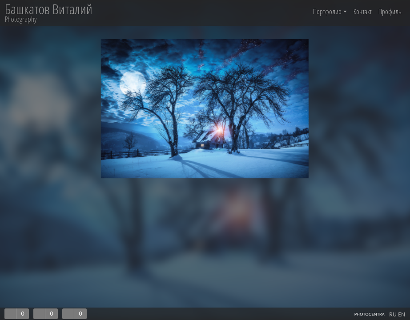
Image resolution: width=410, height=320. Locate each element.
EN (401, 314)
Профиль (389, 11)
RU (393, 314)
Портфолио (330, 11)
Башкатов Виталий (48, 9)
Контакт (363, 11)
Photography (20, 19)
